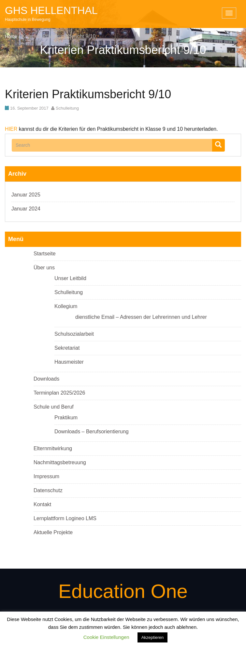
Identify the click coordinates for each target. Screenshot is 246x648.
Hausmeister (69, 362)
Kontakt (42, 504)
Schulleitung (67, 108)
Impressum (46, 476)
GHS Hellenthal (51, 10)
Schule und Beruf (54, 407)
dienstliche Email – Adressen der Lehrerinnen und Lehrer (141, 317)
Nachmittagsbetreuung (60, 462)
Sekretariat (67, 348)
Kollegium (65, 306)
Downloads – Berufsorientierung (91, 431)
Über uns (44, 267)
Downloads (46, 379)
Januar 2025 (25, 194)
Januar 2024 (25, 208)
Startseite (45, 253)
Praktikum (66, 417)
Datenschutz (48, 490)
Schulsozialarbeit (74, 334)
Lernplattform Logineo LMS (65, 518)
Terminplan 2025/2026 (59, 393)
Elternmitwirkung (53, 448)
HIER (11, 129)
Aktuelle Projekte (53, 532)
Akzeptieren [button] (152, 637)
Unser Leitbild (70, 278)
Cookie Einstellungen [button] (106, 637)
